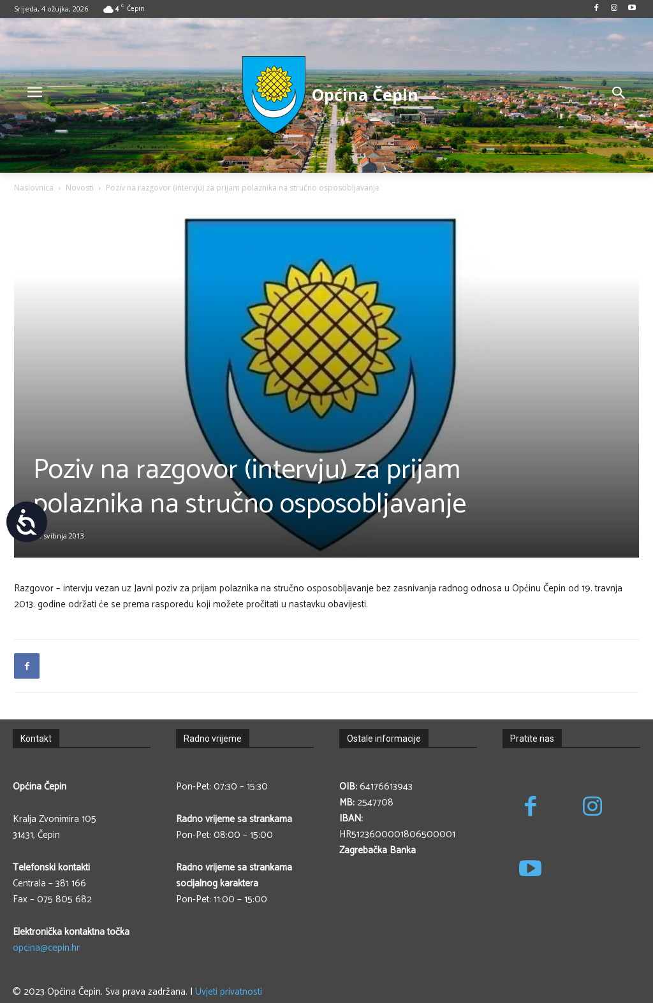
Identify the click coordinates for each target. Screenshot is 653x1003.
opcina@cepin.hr (46, 948)
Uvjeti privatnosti (228, 992)
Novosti (80, 187)
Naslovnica (34, 187)
